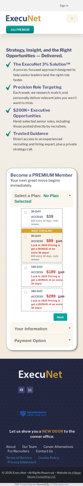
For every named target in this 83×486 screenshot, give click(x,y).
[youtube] (21, 390)
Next (60, 317)
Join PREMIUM (20, 29)
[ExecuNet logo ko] (40, 370)
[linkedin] (30, 390)
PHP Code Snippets (25, 484)
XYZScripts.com (59, 484)
